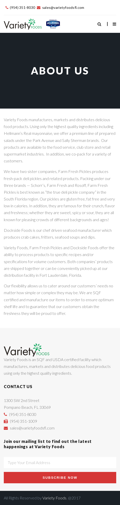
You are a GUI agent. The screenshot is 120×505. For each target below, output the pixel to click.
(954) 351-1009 (23, 421)
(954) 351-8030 (22, 7)
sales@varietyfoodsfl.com (63, 7)
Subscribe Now (60, 477)
